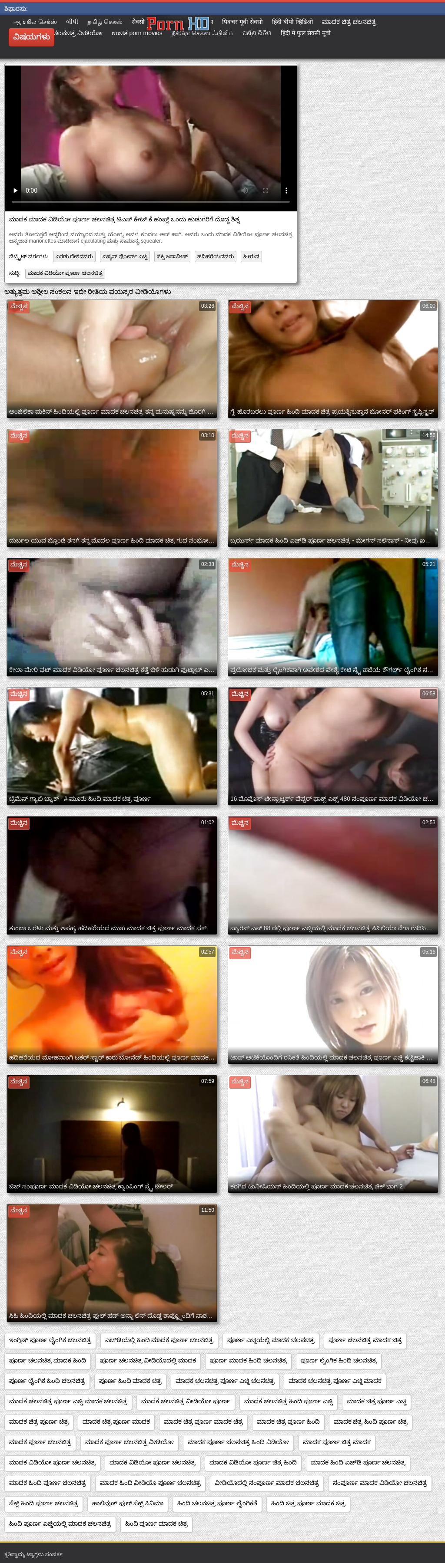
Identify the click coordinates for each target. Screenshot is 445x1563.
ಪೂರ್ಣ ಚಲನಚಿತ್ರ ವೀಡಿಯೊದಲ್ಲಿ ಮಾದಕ (148, 1360)
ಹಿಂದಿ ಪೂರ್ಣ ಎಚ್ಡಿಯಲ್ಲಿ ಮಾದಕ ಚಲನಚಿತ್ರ (60, 1523)
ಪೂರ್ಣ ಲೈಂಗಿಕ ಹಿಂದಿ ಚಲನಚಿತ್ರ (339, 1360)
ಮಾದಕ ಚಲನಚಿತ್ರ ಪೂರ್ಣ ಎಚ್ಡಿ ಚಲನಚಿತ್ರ (225, 1380)
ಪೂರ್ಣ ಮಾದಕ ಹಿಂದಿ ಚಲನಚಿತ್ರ (248, 1360)
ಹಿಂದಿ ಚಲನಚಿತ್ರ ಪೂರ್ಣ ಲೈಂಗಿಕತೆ (217, 1503)
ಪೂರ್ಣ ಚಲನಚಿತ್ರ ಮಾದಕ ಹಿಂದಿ (47, 1360)
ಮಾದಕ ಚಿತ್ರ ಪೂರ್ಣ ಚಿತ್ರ (39, 1421)
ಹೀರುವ (251, 256)
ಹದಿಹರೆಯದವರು (215, 256)
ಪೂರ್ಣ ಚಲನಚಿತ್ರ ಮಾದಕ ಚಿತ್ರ (365, 1339)
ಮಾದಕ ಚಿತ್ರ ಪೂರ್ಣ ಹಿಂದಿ (288, 1421)
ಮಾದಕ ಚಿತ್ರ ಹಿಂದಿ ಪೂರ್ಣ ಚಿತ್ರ (371, 1421)
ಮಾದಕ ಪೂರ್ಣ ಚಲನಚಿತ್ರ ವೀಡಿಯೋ (129, 1441)
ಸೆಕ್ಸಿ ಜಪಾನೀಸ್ (172, 256)
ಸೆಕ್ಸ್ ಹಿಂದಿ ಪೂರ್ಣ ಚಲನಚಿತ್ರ (43, 1503)
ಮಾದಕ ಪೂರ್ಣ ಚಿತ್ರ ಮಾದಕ (337, 1441)
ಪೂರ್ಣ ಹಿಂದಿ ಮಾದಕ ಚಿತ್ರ (130, 1380)
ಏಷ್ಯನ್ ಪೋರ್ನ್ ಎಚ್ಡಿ (125, 256)
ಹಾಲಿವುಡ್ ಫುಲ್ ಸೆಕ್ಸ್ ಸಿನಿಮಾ (128, 1503)
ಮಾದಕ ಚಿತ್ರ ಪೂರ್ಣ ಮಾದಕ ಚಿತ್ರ (203, 1421)
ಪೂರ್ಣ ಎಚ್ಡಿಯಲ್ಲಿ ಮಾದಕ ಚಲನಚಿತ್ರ (271, 1339)
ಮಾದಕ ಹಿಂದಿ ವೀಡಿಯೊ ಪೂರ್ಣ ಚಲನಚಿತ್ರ (150, 1482)
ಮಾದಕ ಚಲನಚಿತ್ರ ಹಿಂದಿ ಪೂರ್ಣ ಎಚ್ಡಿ (288, 1401)
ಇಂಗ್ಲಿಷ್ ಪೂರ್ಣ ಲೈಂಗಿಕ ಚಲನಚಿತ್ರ (50, 1339)
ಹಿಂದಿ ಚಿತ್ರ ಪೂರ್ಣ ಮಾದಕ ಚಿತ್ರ (308, 1503)
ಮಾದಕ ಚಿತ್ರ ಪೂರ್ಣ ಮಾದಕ (116, 1421)
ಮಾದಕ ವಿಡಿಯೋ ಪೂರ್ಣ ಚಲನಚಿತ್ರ (65, 273)
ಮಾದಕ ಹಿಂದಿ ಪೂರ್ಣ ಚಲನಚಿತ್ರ (47, 1482)
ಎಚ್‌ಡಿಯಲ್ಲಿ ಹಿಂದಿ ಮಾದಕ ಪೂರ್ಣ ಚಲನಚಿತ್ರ (159, 1339)
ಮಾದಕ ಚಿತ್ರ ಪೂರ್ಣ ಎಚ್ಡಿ (377, 1401)
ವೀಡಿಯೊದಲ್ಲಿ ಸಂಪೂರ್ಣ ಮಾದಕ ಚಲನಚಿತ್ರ (267, 1482)
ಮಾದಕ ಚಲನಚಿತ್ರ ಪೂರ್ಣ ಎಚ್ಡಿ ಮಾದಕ (335, 1380)
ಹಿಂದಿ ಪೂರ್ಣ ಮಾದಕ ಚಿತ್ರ (156, 1523)
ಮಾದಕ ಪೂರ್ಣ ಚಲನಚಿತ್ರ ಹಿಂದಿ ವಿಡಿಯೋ (238, 1441)
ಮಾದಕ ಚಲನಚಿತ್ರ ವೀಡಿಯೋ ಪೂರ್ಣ (185, 1401)
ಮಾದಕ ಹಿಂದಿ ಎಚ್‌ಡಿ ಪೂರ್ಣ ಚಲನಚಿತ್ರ (358, 1462)
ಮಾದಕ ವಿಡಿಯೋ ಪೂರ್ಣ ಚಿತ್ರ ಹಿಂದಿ (253, 1462)
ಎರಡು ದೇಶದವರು (74, 256)
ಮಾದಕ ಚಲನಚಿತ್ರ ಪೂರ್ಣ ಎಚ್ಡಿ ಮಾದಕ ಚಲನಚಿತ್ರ (68, 1401)
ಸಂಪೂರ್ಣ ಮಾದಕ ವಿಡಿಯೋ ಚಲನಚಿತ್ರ (380, 1482)
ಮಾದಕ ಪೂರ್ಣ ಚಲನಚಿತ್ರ (40, 1441)
